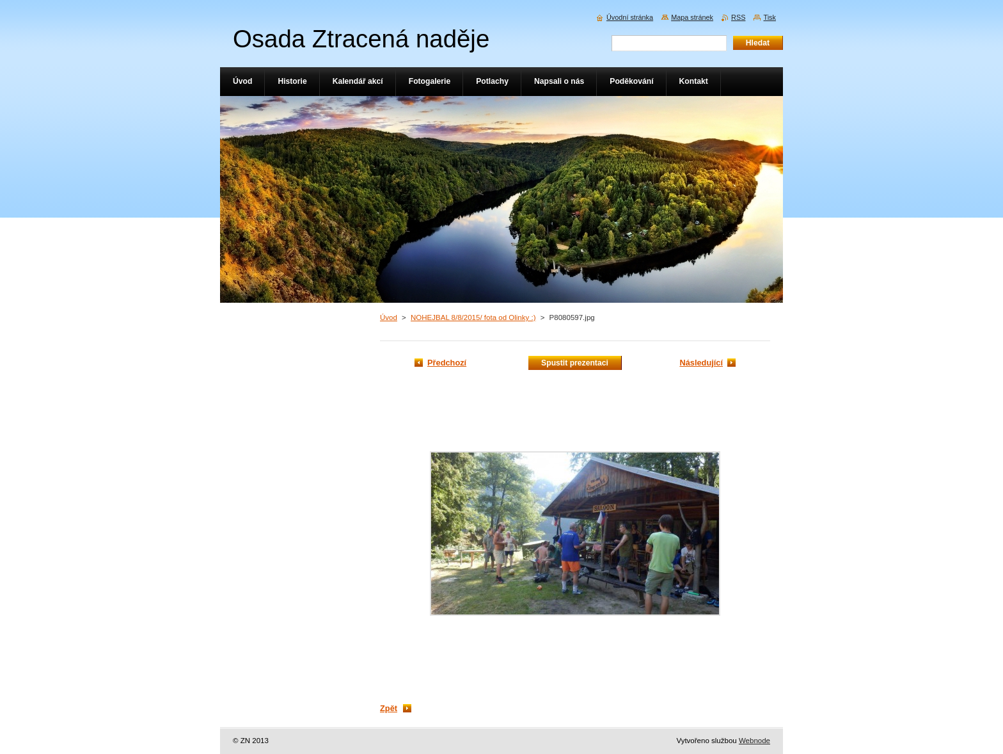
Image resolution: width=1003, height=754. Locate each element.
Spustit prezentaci (574, 362)
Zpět (388, 708)
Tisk (769, 17)
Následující (701, 362)
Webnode (754, 740)
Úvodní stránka (629, 17)
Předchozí (446, 362)
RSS (738, 17)
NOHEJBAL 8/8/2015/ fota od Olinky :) (473, 317)
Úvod (388, 317)
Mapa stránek (692, 17)
